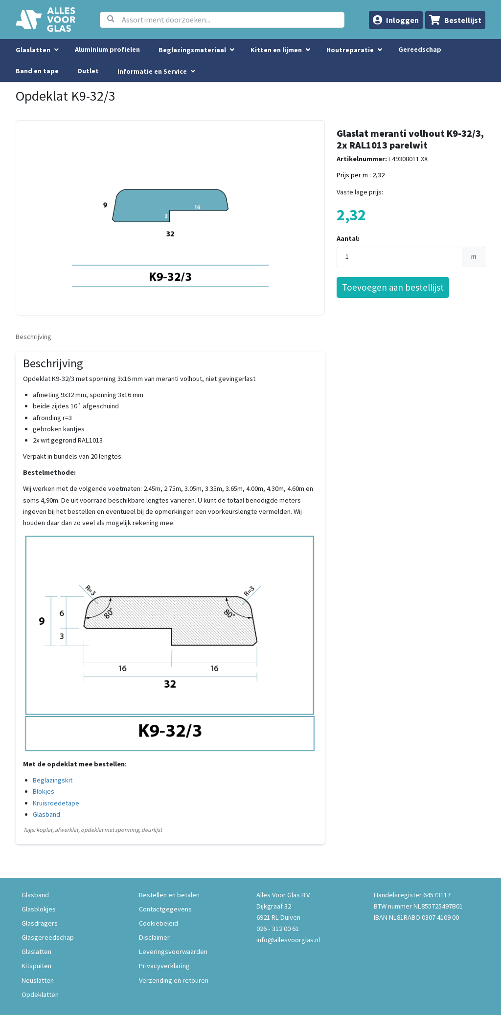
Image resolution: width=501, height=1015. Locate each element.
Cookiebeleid (158, 923)
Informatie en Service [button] (152, 71)
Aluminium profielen (107, 49)
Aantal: (348, 238)
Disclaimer (154, 937)
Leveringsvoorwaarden (173, 951)
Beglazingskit (52, 780)
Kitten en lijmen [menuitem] (276, 49)
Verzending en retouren (173, 980)
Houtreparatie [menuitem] (350, 49)
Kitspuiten (36, 965)
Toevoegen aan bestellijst (393, 287)
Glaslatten (36, 951)
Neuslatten (38, 980)
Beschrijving (33, 336)
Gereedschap (419, 49)
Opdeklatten (40, 994)
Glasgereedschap (48, 937)
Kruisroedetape (56, 803)
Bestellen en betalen (169, 894)
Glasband (46, 814)
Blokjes (43, 791)
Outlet (88, 70)
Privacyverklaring (164, 965)
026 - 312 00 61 (277, 928)
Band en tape (37, 70)
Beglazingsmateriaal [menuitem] (192, 49)
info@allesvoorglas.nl (288, 939)
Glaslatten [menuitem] (33, 49)
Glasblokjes (39, 909)
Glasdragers (40, 923)
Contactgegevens (165, 909)
